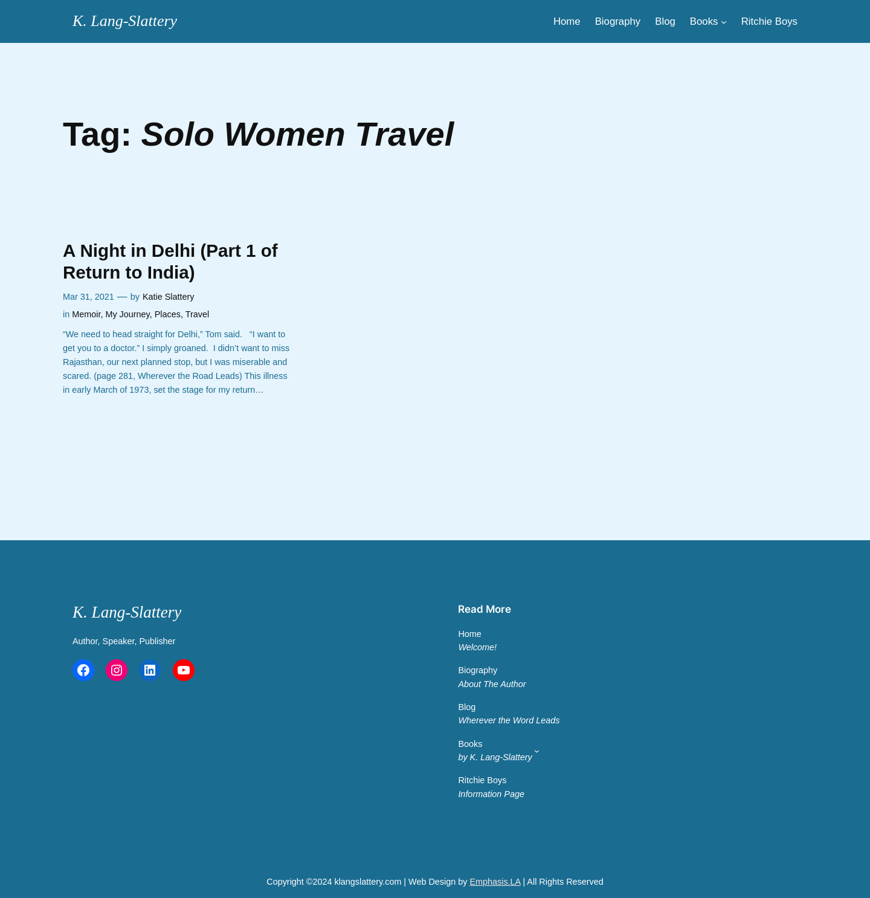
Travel (197, 314)
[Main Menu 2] (537, 751)
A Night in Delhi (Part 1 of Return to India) (170, 261)
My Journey (127, 314)
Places (168, 314)
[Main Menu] (724, 21)
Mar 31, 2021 (88, 297)
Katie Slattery (169, 297)
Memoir (86, 314)
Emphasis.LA (494, 882)
